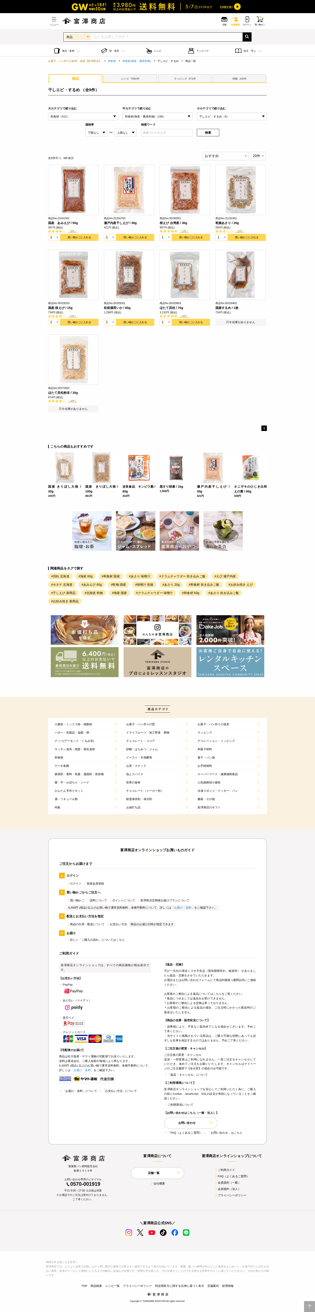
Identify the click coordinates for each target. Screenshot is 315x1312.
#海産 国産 (119, 593)
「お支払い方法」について (118, 1091)
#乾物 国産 (118, 584)
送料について (96, 900)
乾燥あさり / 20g (227, 223)
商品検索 (96, 1285)
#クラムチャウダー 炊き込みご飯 (182, 576)
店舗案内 (213, 1285)
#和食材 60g (190, 593)
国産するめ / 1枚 (226, 308)
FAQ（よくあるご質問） (232, 1176)
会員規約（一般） (227, 1182)
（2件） (240, 231)
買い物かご (75, 900)
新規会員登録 (93, 883)
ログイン (74, 883)
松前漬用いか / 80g (117, 308)
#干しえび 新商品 (63, 593)
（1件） (184, 231)
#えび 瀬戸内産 (225, 576)
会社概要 (157, 1183)
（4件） (72, 401)
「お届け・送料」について (78, 1091)
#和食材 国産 (111, 576)
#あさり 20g (171, 584)
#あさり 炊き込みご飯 (223, 593)
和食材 (112, 61)
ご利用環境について (178, 1104)
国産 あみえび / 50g (63, 223)
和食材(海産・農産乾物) (136, 61)
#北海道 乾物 (94, 593)
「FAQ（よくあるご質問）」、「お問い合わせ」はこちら (203, 1132)
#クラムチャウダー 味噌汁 (154, 593)
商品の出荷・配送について (85, 924)
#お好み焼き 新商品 (65, 601)
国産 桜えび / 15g (60, 308)
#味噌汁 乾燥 (144, 584)
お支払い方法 (116, 924)
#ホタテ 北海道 (61, 584)
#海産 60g (86, 576)
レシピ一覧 (112, 1285)
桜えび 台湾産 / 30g (173, 223)
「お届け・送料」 (182, 907)
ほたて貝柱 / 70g (171, 308)
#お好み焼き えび (241, 584)
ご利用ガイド (224, 1170)
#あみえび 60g (92, 584)
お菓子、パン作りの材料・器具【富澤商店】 (74, 61)
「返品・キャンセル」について (186, 1074)
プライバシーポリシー (230, 1195)
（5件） (72, 231)
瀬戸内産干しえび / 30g (120, 223)
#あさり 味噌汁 (139, 576)
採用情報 (228, 1285)
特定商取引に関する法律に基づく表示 (179, 1285)
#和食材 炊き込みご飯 (204, 584)
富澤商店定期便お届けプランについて (163, 900)
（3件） (184, 316)
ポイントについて (122, 900)
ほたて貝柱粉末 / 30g (63, 392)
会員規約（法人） (227, 1189)
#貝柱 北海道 (60, 576)
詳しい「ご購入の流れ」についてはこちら (95, 939)
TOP (84, 1285)
